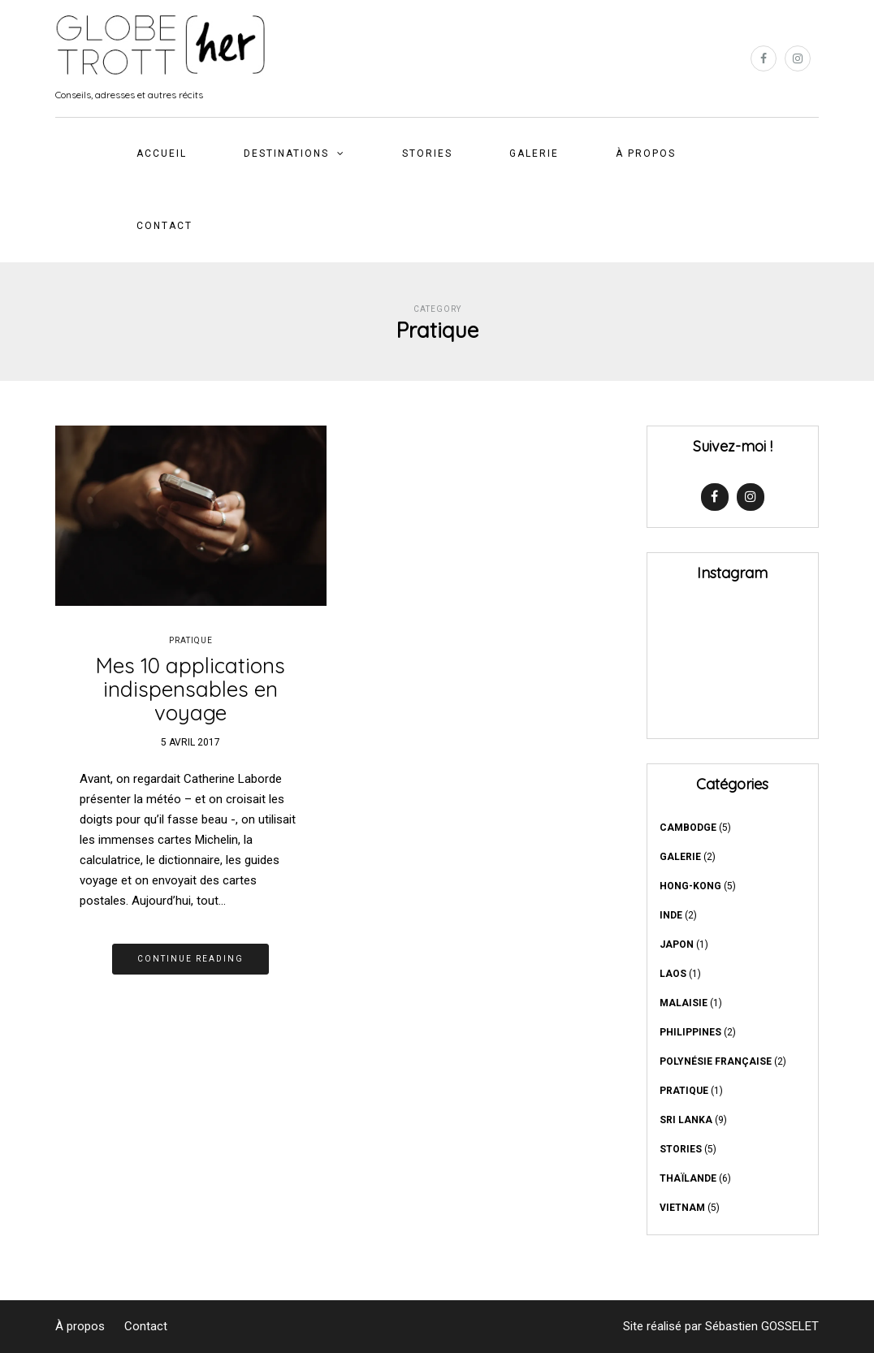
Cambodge (688, 827)
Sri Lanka (686, 1120)
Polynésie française (716, 1061)
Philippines (690, 1032)
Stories (427, 153)
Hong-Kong (690, 886)
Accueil (161, 153)
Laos (673, 973)
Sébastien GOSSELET (762, 1326)
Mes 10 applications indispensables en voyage (190, 688)
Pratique (191, 640)
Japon (677, 944)
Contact (164, 225)
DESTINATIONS (286, 153)
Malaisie (683, 1003)
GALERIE (534, 153)
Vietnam (682, 1207)
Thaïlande (688, 1178)
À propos (646, 153)
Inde (671, 915)
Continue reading (190, 958)
